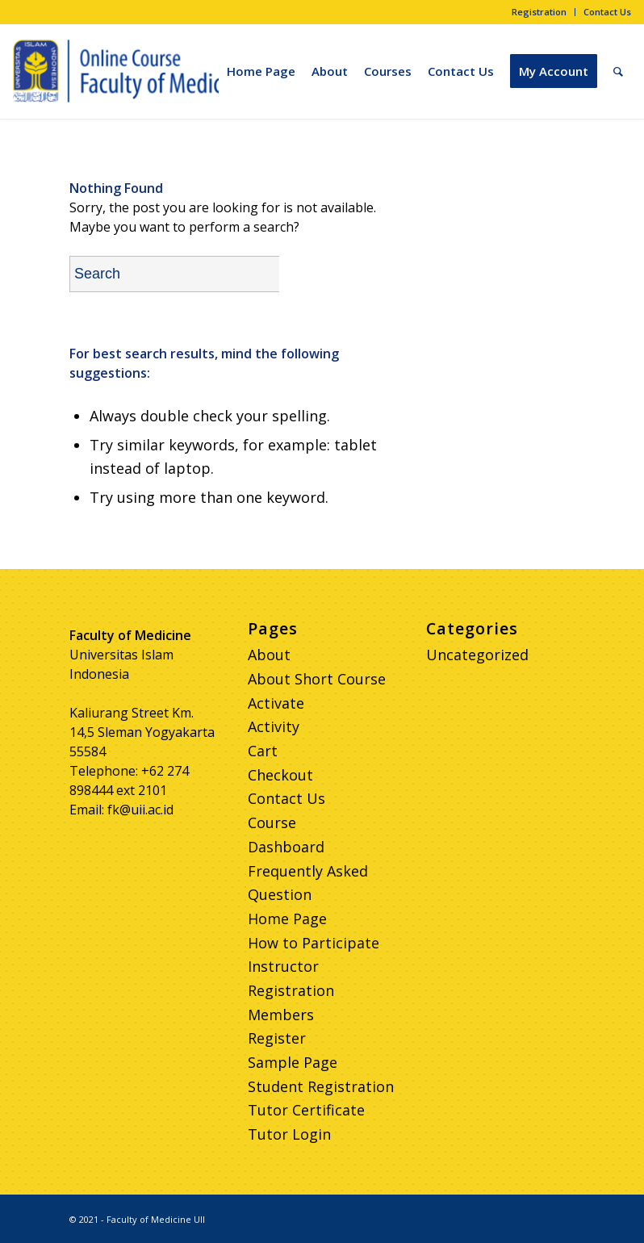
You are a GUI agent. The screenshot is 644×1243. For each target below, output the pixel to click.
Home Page (287, 918)
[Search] (618, 71)
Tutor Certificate (306, 1110)
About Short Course (317, 678)
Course (272, 822)
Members (281, 1014)
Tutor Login (289, 1134)
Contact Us (607, 12)
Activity (273, 726)
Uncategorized (477, 654)
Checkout (280, 775)
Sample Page (292, 1062)
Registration (539, 12)
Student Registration (321, 1086)
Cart (263, 750)
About (269, 654)
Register (277, 1038)
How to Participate (313, 942)
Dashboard (286, 846)
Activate (276, 703)
